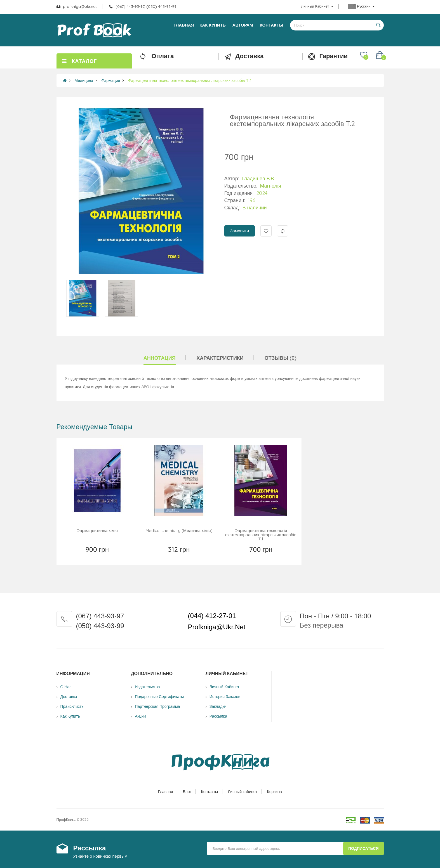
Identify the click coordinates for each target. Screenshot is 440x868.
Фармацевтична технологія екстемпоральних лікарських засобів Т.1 (260, 534)
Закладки (218, 706)
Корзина (274, 791)
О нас (66, 686)
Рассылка (218, 716)
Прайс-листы (72, 706)
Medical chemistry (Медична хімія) (179, 530)
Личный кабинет (242, 791)
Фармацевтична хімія (97, 530)
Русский (361, 6)
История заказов (225, 696)
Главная (165, 791)
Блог (187, 791)
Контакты (209, 791)
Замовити (239, 230)
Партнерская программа (157, 706)
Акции (140, 716)
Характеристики (220, 358)
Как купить (70, 716)
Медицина (84, 80)
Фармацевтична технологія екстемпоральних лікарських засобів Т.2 (189, 80)
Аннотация (159, 358)
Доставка (68, 696)
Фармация (110, 80)
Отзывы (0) (281, 358)
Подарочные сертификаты (159, 696)
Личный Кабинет (224, 686)
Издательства (147, 686)
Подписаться (363, 848)
